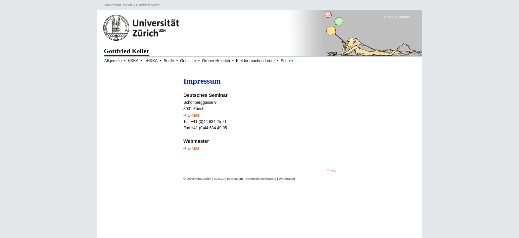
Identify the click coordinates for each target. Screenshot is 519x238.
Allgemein (113, 61)
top (333, 171)
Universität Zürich (118, 5)
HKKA (133, 61)
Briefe (169, 61)
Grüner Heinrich (216, 61)
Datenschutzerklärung (260, 178)
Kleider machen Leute (255, 61)
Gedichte (188, 61)
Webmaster (287, 178)
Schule (287, 61)
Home (389, 17)
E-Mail (193, 115)
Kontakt (404, 17)
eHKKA (151, 61)
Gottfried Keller (148, 5)
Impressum (235, 178)
